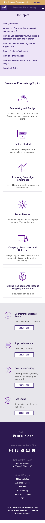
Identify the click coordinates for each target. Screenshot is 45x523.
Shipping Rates (22, 479)
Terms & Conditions (22, 494)
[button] (42, 8)
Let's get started (10, 23)
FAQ (22, 498)
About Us (22, 487)
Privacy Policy (22, 490)
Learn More (36, 2)
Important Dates (10, 68)
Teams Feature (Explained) (15, 51)
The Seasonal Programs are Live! (22, 2)
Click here (24, 328)
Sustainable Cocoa (22, 483)
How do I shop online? (13, 55)
